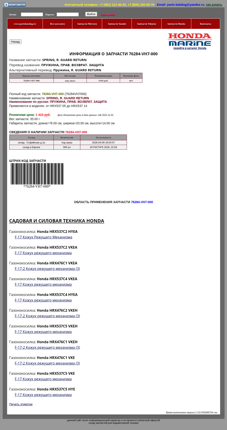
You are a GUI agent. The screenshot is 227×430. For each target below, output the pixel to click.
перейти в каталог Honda (189, 48)
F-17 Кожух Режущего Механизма (43, 237)
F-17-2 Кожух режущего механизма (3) (47, 268)
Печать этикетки (21, 404)
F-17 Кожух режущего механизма (43, 252)
